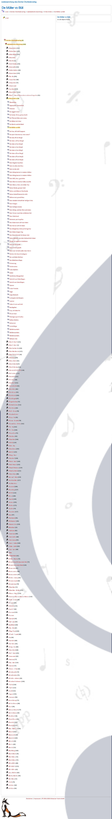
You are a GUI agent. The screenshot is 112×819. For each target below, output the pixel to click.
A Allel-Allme (12, 54)
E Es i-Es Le (11, 408)
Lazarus (12, 301)
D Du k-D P (11, 376)
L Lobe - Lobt (12, 546)
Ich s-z (10, 496)
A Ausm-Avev (12, 73)
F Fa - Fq (10, 427)
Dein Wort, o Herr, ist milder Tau (19, 185)
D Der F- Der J (12, 345)
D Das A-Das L (12, 92)
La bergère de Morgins (16, 298)
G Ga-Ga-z (11, 436)
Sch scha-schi (12, 672)
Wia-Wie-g (11, 750)
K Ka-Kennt (11, 518)
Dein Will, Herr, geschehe (17, 178)
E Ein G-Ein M (12, 386)
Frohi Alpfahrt (14, 270)
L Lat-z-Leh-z (12, 537)
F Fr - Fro (11, 430)
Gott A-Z (10, 452)
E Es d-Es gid (12, 398)
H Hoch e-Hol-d (13, 471)
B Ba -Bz (10, 76)
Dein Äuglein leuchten (16, 163)
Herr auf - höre (12, 477)
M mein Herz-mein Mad (15, 565)
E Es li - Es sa (12, 411)
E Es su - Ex (11, 417)
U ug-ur (10, 694)
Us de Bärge (13, 326)
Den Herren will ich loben (17, 225)
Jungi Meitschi (14, 295)
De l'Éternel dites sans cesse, (18, 118)
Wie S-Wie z (12, 760)
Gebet (11, 273)
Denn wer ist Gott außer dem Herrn (20, 251)
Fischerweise (13, 266)
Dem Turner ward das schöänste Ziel (20, 213)
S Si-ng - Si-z (12, 647)
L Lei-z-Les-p (12, 540)
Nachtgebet (13, 307)
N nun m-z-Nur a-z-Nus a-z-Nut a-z (18, 596)
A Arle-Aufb (11, 67)
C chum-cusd (12, 86)
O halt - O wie (12, 600)
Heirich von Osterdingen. (17, 282)
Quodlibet (11, 625)
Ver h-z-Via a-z (12, 703)
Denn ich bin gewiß (15, 248)
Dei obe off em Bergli (16, 137)
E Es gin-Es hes (12, 402)
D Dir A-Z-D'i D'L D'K (14, 370)
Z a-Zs (10, 782)
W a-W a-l (11, 716)
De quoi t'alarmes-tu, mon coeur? (20, 134)
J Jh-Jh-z (10, 505)
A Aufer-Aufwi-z (13, 70)
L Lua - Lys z (11, 549)
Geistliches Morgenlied (16, 276)
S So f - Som (11, 653)
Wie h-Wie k (12, 754)
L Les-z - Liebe (12, 543)
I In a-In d (11, 486)
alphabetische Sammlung (34, 12)
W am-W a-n (12, 719)
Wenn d (10, 732)
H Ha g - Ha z (12, 455)
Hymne (12, 285)
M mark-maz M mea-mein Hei (17, 562)
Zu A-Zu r (11, 785)
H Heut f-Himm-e (13, 468)
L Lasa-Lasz (11, 534)
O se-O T (11, 609)
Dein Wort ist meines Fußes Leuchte (20, 181)
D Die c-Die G (12, 361)
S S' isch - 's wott (13, 634)
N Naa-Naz (11, 587)
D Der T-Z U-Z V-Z (13, 354)
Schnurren (13, 323)
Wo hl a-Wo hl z (13, 776)
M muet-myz (12, 584)
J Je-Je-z (10, 502)
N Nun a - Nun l (13, 593)
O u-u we (11, 612)
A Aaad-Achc (12, 48)
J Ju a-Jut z (11, 512)
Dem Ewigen (13, 203)
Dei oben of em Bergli (16, 144)
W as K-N (11, 725)
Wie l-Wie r (11, 757)
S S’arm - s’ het (12, 669)
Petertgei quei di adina (16, 317)
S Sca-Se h (11, 640)
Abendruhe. (13, 102)
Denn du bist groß (15, 244)
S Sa (9, 637)
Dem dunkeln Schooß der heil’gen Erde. (21, 200)
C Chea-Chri (12, 83)
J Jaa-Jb (10, 499)
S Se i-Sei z (11, 644)
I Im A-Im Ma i (12, 480)
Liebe (10, 552)
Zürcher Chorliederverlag (17, 12)
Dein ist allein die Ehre (16, 166)
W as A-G (11, 722)
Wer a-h (10, 741)
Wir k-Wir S (11, 766)
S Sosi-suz (11, 659)
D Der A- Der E (12, 342)
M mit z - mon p (13, 578)
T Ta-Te (10, 684)
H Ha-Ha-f (11, 458)
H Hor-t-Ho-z (12, 474)
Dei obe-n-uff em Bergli (17, 141)
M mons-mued (12, 581)
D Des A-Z (11, 358)
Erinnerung (13, 263)
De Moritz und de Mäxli (17, 124)
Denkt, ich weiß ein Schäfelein (19, 241)
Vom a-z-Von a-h (13, 710)
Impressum (37, 798)
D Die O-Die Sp (12, 367)
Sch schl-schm (12, 675)
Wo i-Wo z (11, 779)
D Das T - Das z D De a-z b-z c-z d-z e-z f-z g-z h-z (22, 95)
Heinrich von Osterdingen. (17, 279)
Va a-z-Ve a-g (12, 700)
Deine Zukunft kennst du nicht (18, 194)
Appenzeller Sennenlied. (17, 105)
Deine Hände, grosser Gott (17, 188)
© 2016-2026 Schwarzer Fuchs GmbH (53, 798)
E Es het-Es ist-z (13, 405)
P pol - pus (11, 622)
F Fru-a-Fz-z (11, 433)
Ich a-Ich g (11, 490)
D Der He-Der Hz (13, 348)
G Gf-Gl (10, 442)
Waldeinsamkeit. (14, 329)
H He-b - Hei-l (12, 461)
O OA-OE (11, 606)
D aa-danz (11, 89)
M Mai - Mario (12, 559)
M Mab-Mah (12, 556)
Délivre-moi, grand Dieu (17, 197)
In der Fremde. (14, 288)
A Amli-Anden (12, 64)
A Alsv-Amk (11, 57)
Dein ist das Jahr (14, 169)
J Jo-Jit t (10, 508)
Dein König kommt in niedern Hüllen (20, 172)
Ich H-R (10, 493)
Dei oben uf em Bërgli (16, 150)
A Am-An (11, 61)
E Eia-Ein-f (11, 383)
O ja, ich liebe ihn (15, 310)
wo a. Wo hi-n (12, 772)
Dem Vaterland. (14, 216)
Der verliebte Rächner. (16, 257)
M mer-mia (11, 568)
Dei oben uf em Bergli (16, 147)
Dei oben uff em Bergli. (16, 156)
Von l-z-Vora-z (12, 713)
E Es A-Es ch (12, 395)
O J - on (10, 603)
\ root (6, 12)
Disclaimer (29, 798)
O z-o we (11, 615)
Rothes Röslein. (14, 320)
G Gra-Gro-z (12, 449)
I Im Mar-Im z (12, 483)
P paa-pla (11, 618)
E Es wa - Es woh (13, 420)
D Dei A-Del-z (48, 12)
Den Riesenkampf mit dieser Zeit (19, 235)
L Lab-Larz (11, 530)
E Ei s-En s (11, 380)
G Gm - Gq (11, 446)
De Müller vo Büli (59, 12)
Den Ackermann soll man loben (19, 222)
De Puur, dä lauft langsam (17, 131)
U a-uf (10, 691)
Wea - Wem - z (12, 728)
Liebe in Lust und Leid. (16, 304)
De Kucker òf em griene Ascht (18, 115)
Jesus (9, 515)
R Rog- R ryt (12, 631)
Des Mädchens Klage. (16, 260)
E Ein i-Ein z (11, 389)
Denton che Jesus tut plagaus (18, 254)
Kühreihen (11, 527)
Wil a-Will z (11, 763)
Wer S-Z (10, 747)
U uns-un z (11, 697)
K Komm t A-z (12, 524)
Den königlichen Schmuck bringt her (20, 229)
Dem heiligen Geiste (16, 207)
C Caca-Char (12, 79)
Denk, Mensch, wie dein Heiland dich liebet (23, 238)
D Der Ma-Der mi (13, 351)
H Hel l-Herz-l (12, 464)
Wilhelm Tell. (13, 339)
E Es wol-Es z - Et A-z (14, 424)
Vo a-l (10, 706)
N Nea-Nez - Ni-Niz (14, 590)
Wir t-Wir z (11, 769)
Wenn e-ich (11, 735)
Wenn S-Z (11, 738)
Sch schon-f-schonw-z (14, 681)
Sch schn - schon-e (13, 678)
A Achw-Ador (12, 51)
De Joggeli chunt (14, 112)
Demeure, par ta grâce (16, 219)
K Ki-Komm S (12, 521)
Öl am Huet (13, 314)
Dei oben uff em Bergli (16, 153)
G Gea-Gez (11, 439)
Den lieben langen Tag (16, 232)
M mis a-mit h (12, 574)
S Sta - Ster (11, 662)
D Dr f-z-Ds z (12, 373)
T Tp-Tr (10, 688)
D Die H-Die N (12, 364)
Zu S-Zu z (11, 788)
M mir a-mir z (12, 571)
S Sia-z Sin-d (12, 650)
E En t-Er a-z (12, 392)
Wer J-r (10, 744)
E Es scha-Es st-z (13, 414)
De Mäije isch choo (15, 121)
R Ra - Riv (11, 628)
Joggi (11, 292)
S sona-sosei (12, 656)
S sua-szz (11, 666)
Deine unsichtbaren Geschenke (19, 191)
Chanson (12, 108)
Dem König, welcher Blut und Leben (20, 210)
